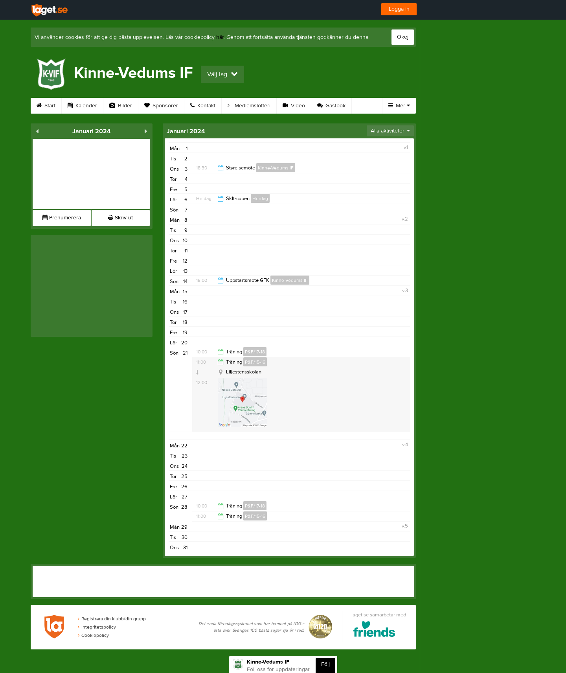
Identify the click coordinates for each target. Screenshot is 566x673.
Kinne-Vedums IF (276, 168)
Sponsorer (161, 105)
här (220, 37)
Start (46, 105)
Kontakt (202, 105)
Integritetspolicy (97, 627)
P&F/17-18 (255, 352)
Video (294, 105)
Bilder (120, 105)
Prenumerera (61, 217)
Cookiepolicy (93, 635)
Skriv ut (120, 217)
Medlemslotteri (249, 105)
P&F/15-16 (255, 362)
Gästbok (331, 105)
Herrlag (260, 198)
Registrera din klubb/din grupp (112, 619)
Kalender (82, 105)
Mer (399, 105)
